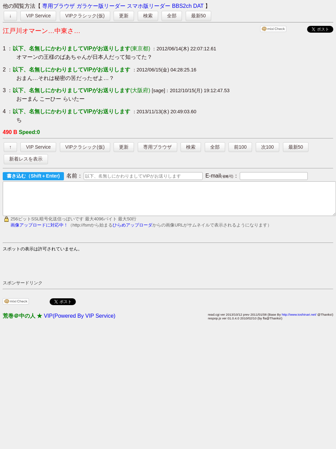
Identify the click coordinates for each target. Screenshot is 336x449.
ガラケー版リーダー (101, 6)
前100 (240, 147)
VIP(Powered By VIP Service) (79, 322)
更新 (124, 15)
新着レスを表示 (26, 159)
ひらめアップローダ (132, 231)
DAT (198, 6)
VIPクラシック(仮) (85, 15)
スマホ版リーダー (148, 6)
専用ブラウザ (58, 6)
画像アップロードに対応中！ (39, 231)
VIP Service (38, 15)
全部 (172, 15)
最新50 (198, 15)
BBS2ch (182, 6)
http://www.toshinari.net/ (299, 320)
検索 (148, 15)
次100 (267, 147)
